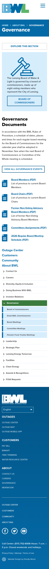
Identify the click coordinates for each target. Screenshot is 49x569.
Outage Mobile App (12, 431)
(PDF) (23, 179)
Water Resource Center (15, 459)
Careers (6, 478)
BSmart (6, 450)
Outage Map (8, 427)
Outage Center (10, 422)
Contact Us (8, 474)
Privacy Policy (7, 553)
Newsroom (8, 487)
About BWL (18, 25)
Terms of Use (28, 553)
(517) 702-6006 (23, 543)
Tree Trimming (9, 455)
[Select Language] (18, 410)
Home (5, 25)
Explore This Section (24, 46)
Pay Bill (6, 446)
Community (8, 516)
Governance (9, 483)
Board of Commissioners (25, 101)
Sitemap (18, 553)
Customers (8, 510)
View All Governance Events (23, 169)
